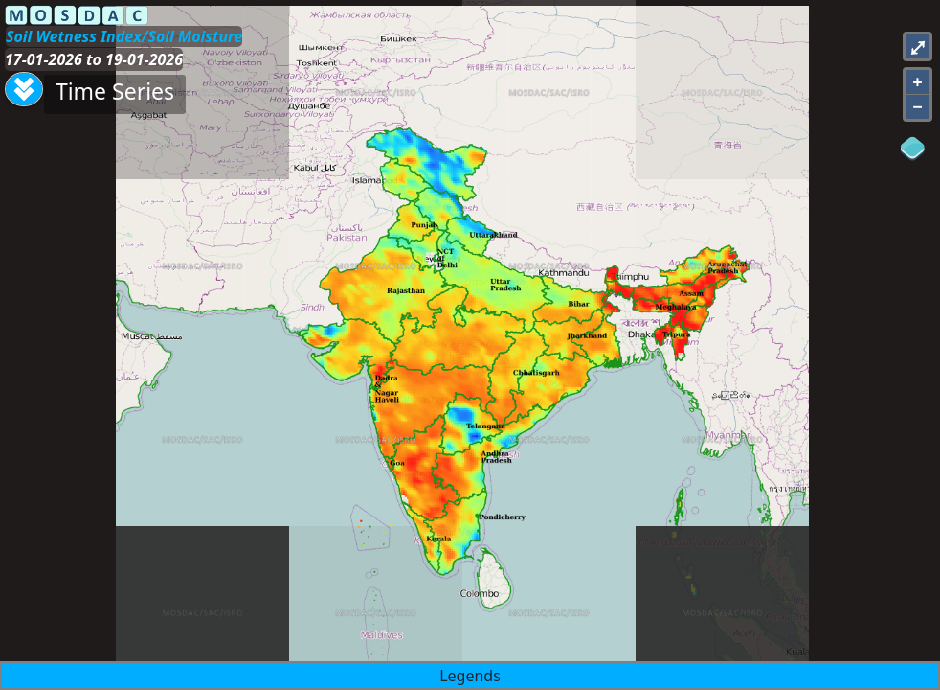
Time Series (115, 91)
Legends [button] (470, 675)
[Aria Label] (24, 89)
